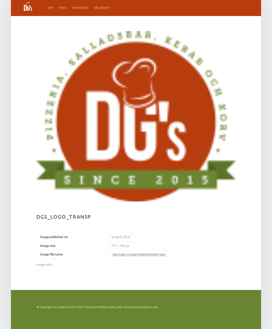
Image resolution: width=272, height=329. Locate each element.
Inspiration (80, 7)
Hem (50, 7)
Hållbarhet (102, 7)
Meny (63, 7)
